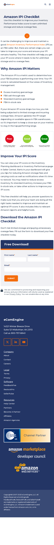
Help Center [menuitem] (9, 404)
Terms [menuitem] (6, 374)
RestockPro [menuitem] (9, 389)
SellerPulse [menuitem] (9, 394)
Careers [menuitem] (7, 364)
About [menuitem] (6, 355)
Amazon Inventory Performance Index (26, 45)
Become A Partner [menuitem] (12, 412)
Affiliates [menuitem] (8, 416)
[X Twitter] (7, 342)
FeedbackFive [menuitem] (10, 385)
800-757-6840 (18, 333)
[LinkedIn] (15, 342)
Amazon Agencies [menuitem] (12, 420)
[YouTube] (23, 342)
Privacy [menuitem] (7, 378)
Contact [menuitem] (7, 360)
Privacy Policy (15, 294)
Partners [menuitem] (8, 408)
